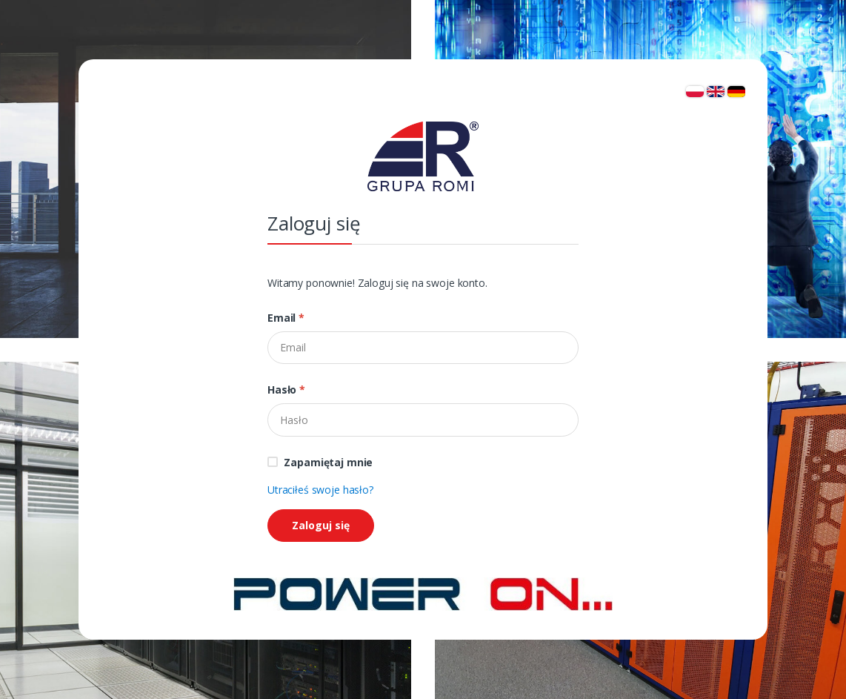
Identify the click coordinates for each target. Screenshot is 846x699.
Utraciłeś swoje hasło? (320, 490)
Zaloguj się (321, 525)
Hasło (286, 389)
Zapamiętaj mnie (328, 462)
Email (285, 318)
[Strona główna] (423, 593)
